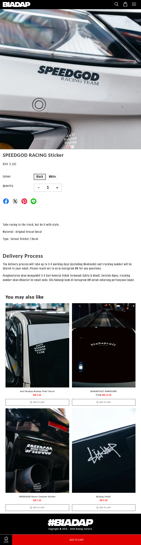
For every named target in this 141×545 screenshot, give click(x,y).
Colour (7, 176)
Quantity (8, 185)
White (52, 176)
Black (39, 176)
